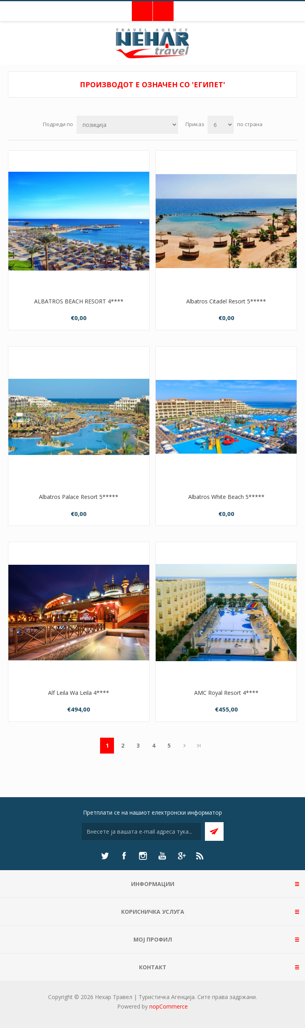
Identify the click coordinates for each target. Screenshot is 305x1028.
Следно (184, 746)
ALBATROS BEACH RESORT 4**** (79, 301)
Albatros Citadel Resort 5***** (226, 301)
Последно (199, 746)
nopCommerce (168, 1006)
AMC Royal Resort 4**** (226, 692)
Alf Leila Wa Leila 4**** (78, 692)
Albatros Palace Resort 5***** (78, 497)
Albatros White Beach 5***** (226, 497)
